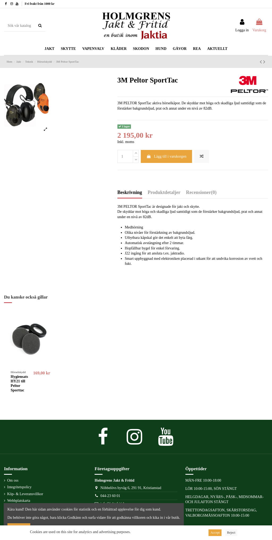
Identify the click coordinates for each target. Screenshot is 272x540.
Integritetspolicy (19, 487)
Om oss (12, 480)
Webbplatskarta (18, 501)
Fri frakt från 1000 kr (39, 4)
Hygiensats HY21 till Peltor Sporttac (19, 383)
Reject (231, 532)
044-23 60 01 (110, 496)
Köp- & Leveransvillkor (25, 494)
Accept (215, 532)
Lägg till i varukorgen (166, 156)
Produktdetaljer (164, 192)
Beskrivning (129, 192)
